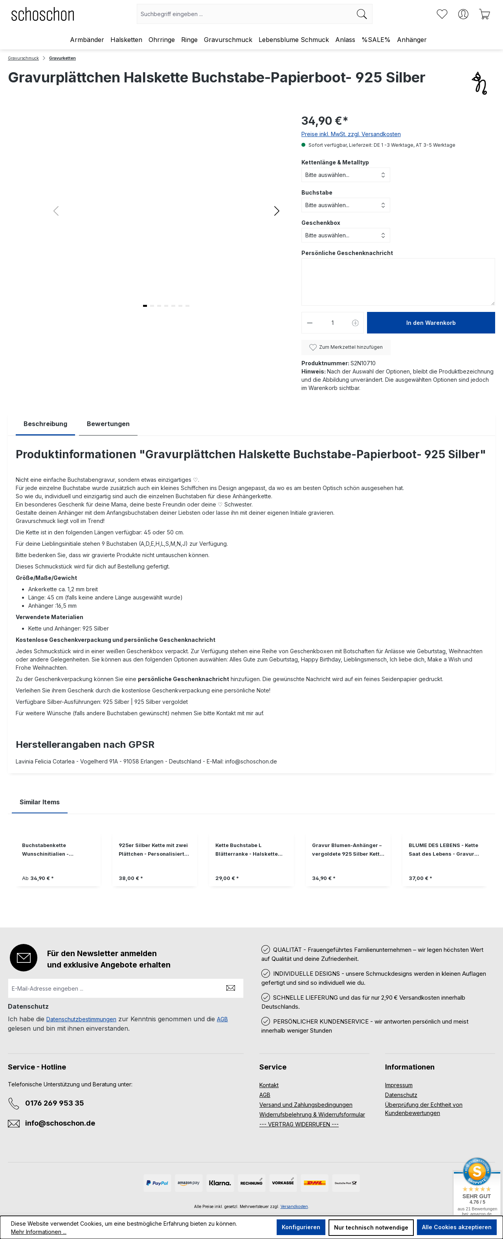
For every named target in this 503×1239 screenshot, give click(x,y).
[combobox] (244, 14)
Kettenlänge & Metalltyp (335, 162)
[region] (251, 865)
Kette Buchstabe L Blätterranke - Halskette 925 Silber (246, 850)
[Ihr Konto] (463, 14)
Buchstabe (316, 192)
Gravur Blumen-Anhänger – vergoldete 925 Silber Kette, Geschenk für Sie (348, 850)
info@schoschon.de (60, 1123)
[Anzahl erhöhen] (355, 322)
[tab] (45, 423)
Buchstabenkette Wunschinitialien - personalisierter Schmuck (55, 850)
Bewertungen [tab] (108, 424)
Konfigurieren (301, 1227)
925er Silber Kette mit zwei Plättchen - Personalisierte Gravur (153, 850)
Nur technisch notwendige (371, 1227)
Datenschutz (401, 1094)
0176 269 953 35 (54, 1103)
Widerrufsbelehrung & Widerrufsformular (312, 1114)
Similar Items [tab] (40, 802)
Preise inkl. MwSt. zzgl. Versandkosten (351, 134)
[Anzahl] (332, 322)
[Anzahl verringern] (309, 322)
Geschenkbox (320, 222)
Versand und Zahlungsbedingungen (305, 1104)
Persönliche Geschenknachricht (347, 253)
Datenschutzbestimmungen (81, 1019)
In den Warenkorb (431, 322)
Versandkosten (294, 1206)
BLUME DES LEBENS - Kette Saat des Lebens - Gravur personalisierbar (443, 850)
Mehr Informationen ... (38, 1231)
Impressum (399, 1085)
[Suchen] (362, 14)
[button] (277, 211)
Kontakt (269, 1085)
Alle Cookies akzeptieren (457, 1227)
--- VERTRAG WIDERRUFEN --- (299, 1124)
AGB (222, 1019)
